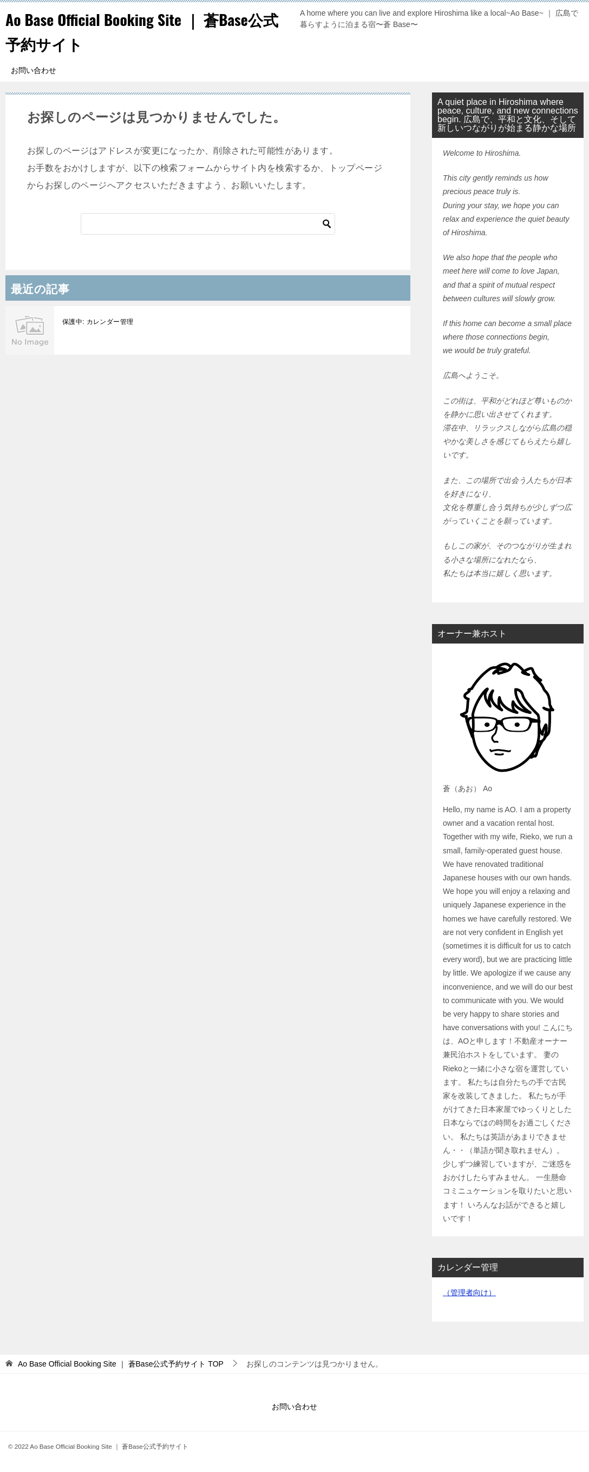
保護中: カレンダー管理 (97, 322)
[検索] (208, 224)
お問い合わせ (33, 70)
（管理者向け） (469, 1292)
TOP (121, 1364)
